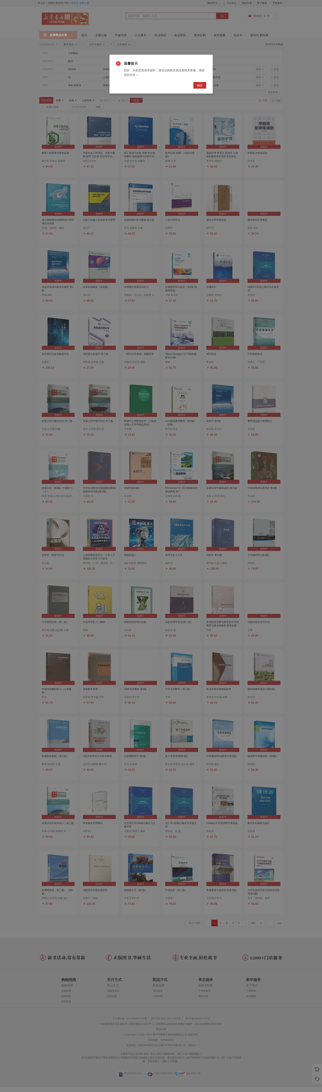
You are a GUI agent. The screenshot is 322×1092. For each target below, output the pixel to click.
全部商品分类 (55, 35)
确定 (200, 85)
